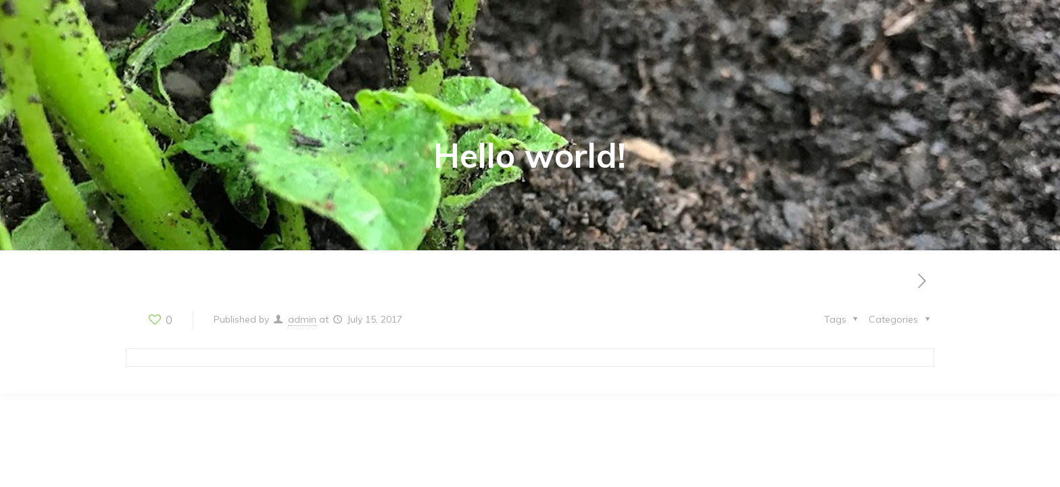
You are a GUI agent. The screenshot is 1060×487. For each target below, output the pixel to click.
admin (302, 319)
